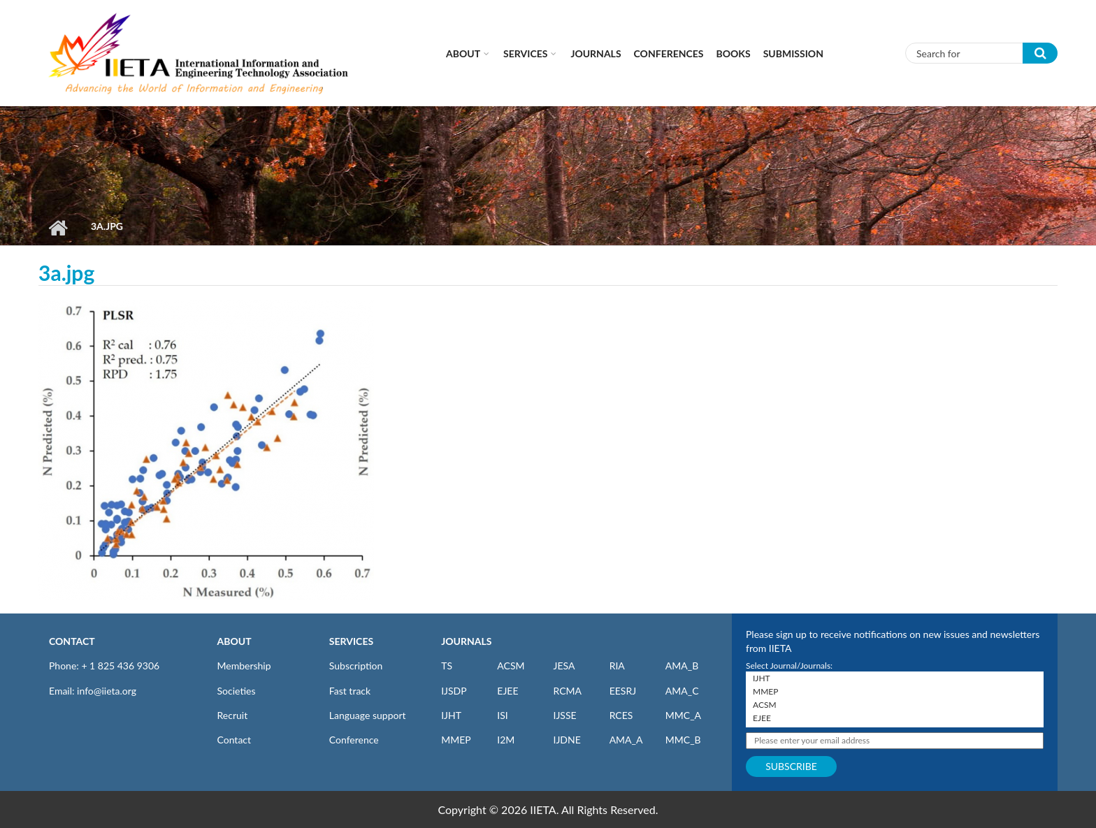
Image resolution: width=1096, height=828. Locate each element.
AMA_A (626, 740)
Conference (354, 740)
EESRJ (623, 691)
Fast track (349, 691)
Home (57, 227)
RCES (621, 715)
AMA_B (681, 665)
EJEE (507, 691)
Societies (236, 691)
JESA (564, 665)
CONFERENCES (669, 53)
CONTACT (72, 641)
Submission (793, 53)
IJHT (451, 715)
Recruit (232, 715)
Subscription (355, 665)
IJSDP (453, 691)
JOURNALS (466, 641)
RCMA (567, 691)
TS (446, 665)
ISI (502, 715)
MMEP (456, 740)
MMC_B (683, 740)
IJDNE (566, 740)
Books (733, 53)
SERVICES (351, 641)
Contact (234, 740)
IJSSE (564, 715)
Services (525, 53)
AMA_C (682, 691)
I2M (505, 740)
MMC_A (683, 715)
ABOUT (234, 641)
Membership (244, 665)
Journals (595, 53)
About (463, 53)
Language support (367, 715)
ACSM (510, 665)
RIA (617, 665)
